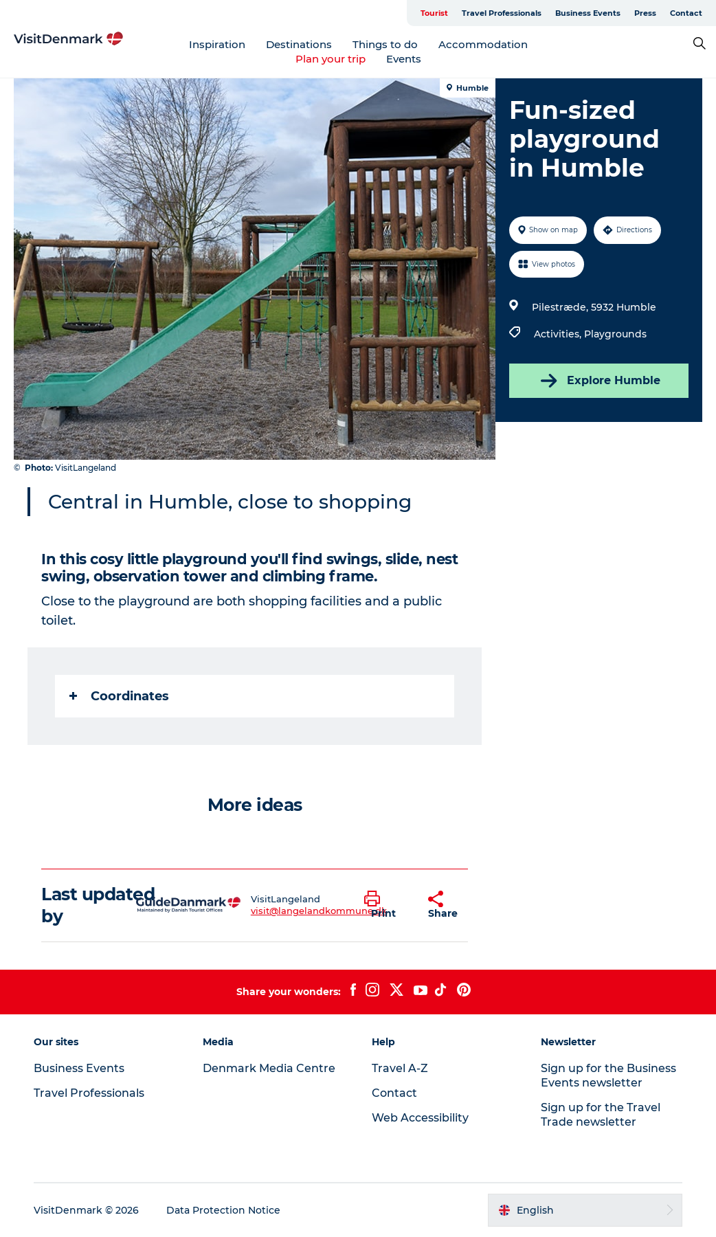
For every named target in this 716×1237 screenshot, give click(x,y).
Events (403, 58)
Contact (686, 13)
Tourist (434, 13)
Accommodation (483, 44)
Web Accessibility (420, 1117)
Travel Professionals (501, 13)
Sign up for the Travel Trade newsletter (600, 1114)
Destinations (299, 44)
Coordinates (119, 696)
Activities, (559, 334)
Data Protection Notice (223, 1210)
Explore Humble (599, 381)
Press (645, 13)
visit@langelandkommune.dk (319, 910)
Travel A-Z (400, 1068)
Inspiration (217, 44)
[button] (385, 905)
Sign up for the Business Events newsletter (608, 1075)
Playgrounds (615, 334)
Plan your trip (330, 58)
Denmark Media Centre (269, 1068)
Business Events (587, 13)
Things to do (385, 44)
